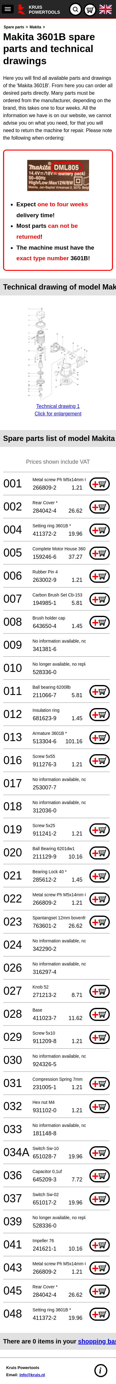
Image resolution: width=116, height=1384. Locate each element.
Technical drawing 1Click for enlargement (58, 406)
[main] (58, 686)
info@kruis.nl (32, 1374)
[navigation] (7, 9)
